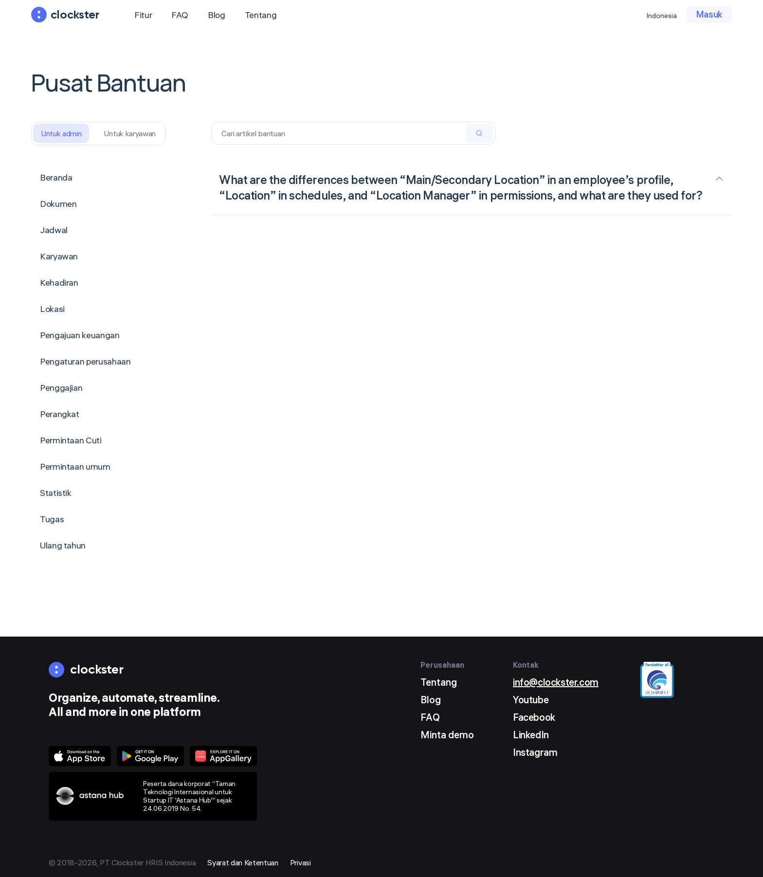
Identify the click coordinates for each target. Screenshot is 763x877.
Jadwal (54, 230)
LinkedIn (531, 735)
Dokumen (58, 203)
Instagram (535, 752)
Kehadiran (59, 282)
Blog (216, 14)
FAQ (179, 14)
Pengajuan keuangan (80, 335)
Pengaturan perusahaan (85, 361)
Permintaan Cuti (71, 440)
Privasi (300, 862)
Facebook (534, 717)
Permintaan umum (75, 466)
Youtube (530, 700)
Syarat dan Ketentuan (242, 862)
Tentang (260, 14)
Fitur (143, 14)
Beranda (56, 177)
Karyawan (59, 256)
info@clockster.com (556, 682)
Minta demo (447, 735)
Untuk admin (61, 133)
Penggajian (61, 387)
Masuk (709, 14)
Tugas (52, 519)
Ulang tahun (63, 545)
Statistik (56, 492)
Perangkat (59, 414)
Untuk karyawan (130, 133)
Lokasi (52, 308)
